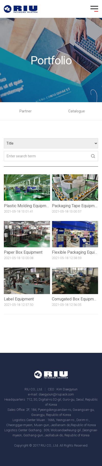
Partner (25, 111)
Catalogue (76, 111)
